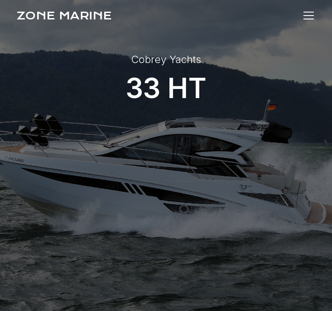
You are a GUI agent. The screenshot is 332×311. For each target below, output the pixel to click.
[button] (307, 15)
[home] (64, 15)
